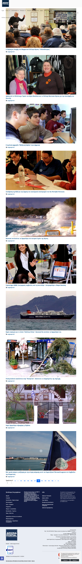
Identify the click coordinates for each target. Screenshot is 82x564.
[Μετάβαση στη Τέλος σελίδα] (58, 480)
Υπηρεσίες (8, 506)
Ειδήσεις (7, 10)
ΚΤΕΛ (45, 10)
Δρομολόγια (36, 10)
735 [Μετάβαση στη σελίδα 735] (49, 481)
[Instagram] (77, 13)
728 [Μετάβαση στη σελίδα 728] (24, 481)
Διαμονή (8, 497)
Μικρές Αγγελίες (9, 518)
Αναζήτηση (16, 17)
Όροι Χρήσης (45, 500)
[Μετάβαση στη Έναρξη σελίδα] (15, 480)
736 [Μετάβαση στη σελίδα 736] (52, 481)
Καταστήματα (9, 502)
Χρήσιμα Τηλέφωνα (46, 495)
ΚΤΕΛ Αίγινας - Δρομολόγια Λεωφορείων (12, 521)
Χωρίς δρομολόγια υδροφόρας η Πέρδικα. (18, 425)
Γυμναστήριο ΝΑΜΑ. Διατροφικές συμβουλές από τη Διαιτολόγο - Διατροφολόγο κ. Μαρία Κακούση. (36, 285)
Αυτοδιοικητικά (14, 10)
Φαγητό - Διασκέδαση (11, 508)
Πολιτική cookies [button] (64, 556)
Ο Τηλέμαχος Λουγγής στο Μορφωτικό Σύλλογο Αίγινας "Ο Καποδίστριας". (28, 49)
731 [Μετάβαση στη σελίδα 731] (35, 481)
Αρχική (3, 10)
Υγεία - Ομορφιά (9, 504)
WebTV (54, 10)
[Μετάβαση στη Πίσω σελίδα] (18, 480)
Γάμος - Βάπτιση (9, 513)
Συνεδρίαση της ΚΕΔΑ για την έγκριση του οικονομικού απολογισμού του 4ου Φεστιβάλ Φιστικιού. (35, 192)
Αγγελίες (41, 10)
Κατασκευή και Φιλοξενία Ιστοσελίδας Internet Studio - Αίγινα (20, 561)
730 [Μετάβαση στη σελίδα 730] (31, 481)
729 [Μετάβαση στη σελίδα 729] (28, 481)
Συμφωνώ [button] (65, 560)
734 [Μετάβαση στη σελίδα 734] (45, 481)
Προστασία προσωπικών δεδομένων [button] (69, 557)
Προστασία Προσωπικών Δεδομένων (47, 505)
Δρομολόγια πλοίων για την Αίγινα (14, 516)
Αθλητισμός (29, 10)
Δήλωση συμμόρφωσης (47, 507)
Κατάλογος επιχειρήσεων (6, 17)
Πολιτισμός (22, 10)
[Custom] (74, 15)
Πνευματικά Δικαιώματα (47, 502)
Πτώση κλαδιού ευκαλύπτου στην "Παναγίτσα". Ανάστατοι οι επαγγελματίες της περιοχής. (33, 379)
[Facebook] (75, 13)
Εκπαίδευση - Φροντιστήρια (12, 500)
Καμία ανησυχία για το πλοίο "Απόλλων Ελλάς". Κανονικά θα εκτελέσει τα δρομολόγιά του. (34, 332)
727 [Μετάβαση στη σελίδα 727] (21, 481)
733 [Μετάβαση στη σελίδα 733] (42, 481)
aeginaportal (11, 52)
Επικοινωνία (59, 10)
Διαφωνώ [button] (74, 560)
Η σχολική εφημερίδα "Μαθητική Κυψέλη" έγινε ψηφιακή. (23, 145)
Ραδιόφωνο (50, 10)
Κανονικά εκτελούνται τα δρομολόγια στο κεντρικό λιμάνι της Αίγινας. (27, 238)
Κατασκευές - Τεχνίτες (11, 511)
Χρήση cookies (45, 497)
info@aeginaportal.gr (71, 533)
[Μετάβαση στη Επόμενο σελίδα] (55, 480)
